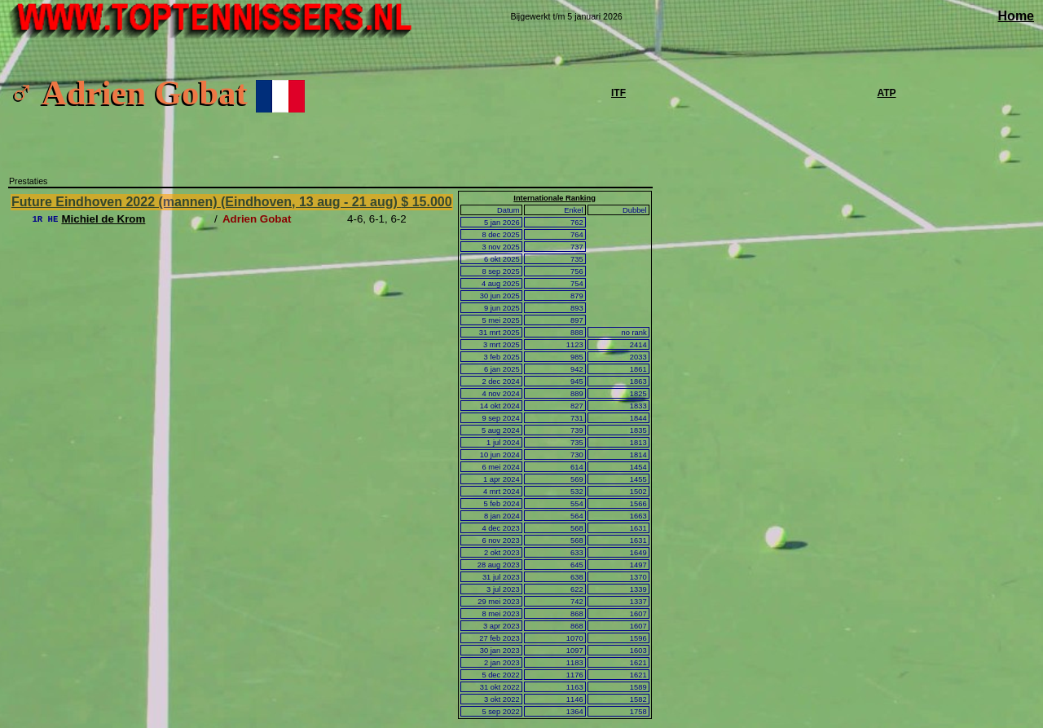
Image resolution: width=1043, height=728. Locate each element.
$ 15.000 (426, 202)
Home (1016, 16)
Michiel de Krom (103, 219)
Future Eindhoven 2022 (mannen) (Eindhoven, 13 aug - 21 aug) (206, 202)
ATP (886, 93)
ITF (618, 93)
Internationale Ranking (554, 198)
